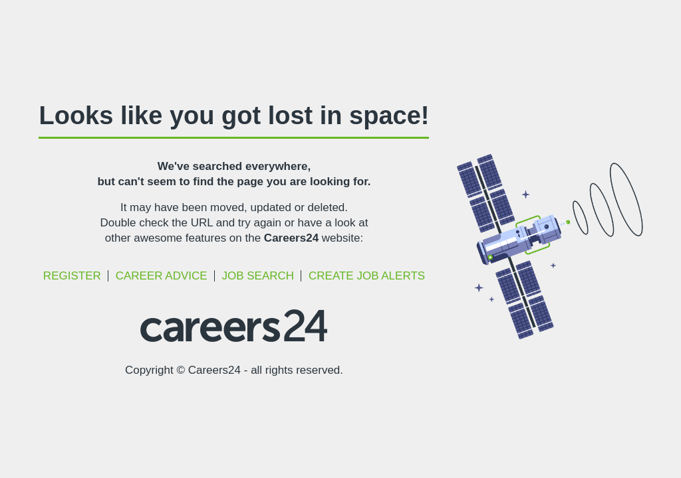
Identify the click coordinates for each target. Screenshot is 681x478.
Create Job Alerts (367, 276)
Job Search (257, 276)
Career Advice (161, 276)
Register (72, 276)
